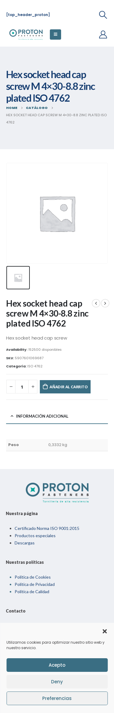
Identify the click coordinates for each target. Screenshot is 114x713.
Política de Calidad (32, 591)
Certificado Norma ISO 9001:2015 (47, 528)
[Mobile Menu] (55, 34)
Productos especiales (35, 535)
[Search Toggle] (103, 15)
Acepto (57, 665)
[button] (105, 631)
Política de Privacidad (35, 584)
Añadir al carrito (69, 386)
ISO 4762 (35, 366)
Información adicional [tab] (42, 416)
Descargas (25, 542)
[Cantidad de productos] (22, 386)
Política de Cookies (33, 577)
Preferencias (57, 698)
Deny (57, 681)
